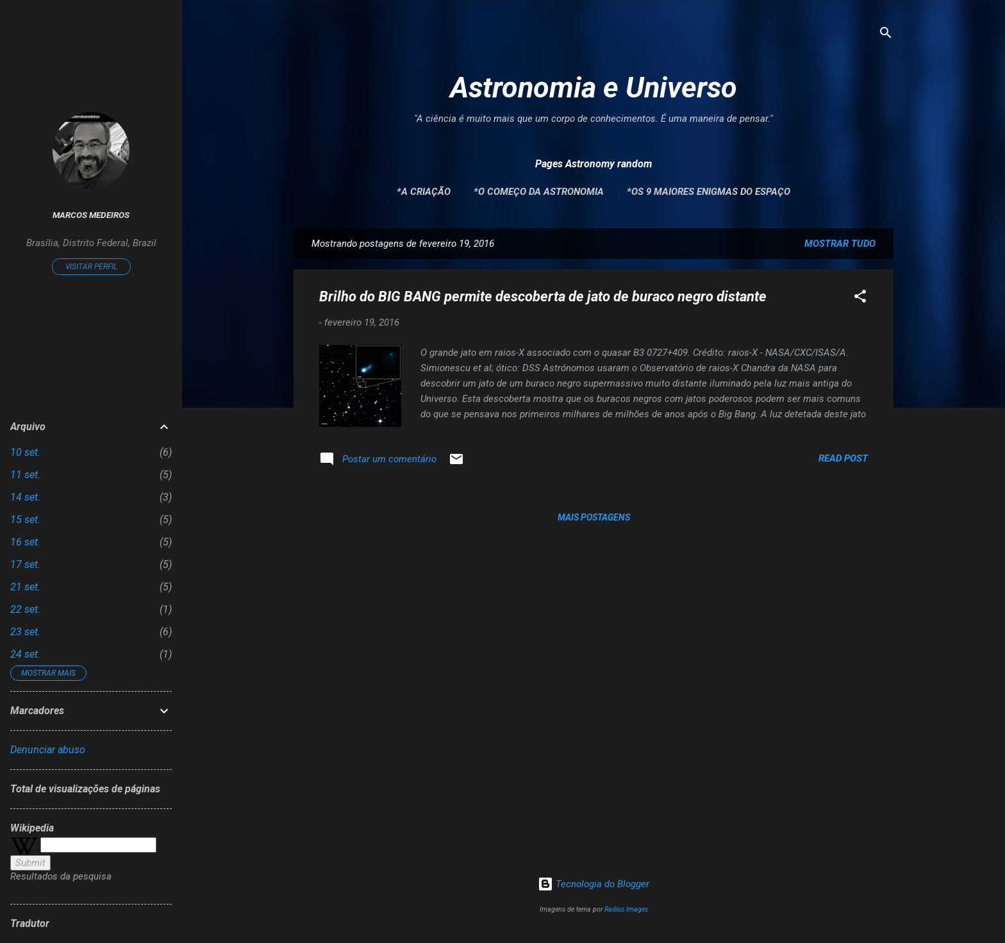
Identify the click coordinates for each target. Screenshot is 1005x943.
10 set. (25, 452)
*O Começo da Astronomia (539, 191)
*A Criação (424, 191)
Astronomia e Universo (593, 87)
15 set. (25, 519)
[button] (860, 298)
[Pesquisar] (885, 34)
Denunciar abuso (47, 750)
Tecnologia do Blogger (593, 884)
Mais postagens (594, 517)
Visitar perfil (91, 266)
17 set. (25, 564)
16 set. (25, 542)
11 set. (25, 475)
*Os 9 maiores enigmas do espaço (708, 191)
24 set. (25, 654)
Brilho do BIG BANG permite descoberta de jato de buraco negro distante (543, 296)
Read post (843, 458)
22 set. (25, 609)
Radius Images (626, 909)
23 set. (25, 632)
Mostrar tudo (840, 243)
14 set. (25, 497)
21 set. (25, 587)
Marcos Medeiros (91, 215)
